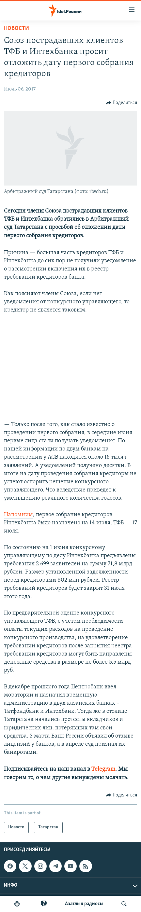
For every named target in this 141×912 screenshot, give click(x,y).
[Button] (121, 102)
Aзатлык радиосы (84, 903)
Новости (16, 28)
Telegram (103, 769)
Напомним (18, 515)
